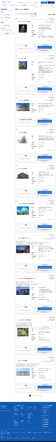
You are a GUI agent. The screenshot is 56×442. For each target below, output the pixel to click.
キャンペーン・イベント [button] (32, 5)
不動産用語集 (45, 424)
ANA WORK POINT (9, 437)
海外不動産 (29, 417)
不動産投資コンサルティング (17, 423)
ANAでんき (2, 437)
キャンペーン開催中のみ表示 (6, 30)
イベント (45, 417)
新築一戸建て (16, 409)
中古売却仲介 (23, 414)
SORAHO (33, 437)
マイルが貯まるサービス (19, 405)
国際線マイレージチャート (47, 432)
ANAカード (23, 432)
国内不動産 (29, 418)
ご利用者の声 (45, 412)
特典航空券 (29, 432)
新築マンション (16, 408)
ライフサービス (30, 423)
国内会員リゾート (30, 414)
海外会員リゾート (30, 415)
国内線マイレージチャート (37, 432)
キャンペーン (45, 415)
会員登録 (33, 15)
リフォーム (29, 408)
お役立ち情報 (42, 5)
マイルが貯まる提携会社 (47, 405)
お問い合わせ (45, 426)
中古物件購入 (16, 410)
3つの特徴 (44, 410)
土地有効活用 (16, 425)
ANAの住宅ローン (16, 414)
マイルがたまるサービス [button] (14, 5)
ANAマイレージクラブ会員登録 (5, 432)
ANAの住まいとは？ (46, 409)
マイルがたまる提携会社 (23, 5)
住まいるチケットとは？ (46, 411)
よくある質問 (45, 422)
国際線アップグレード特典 (4, 433)
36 (37, 395)
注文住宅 (22, 408)
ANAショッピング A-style (25, 437)
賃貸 (34, 408)
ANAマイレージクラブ (15, 432)
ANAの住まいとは (46, 407)
